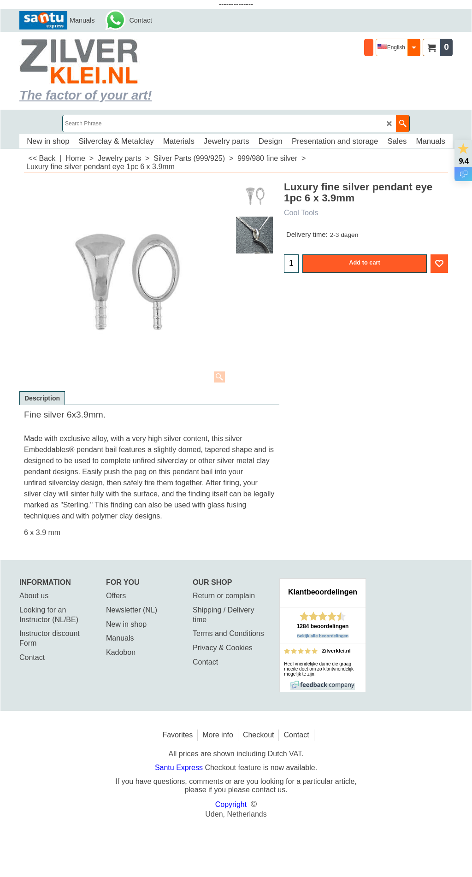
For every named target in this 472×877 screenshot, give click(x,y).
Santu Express (180, 767)
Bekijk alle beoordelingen (323, 636)
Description (42, 398)
